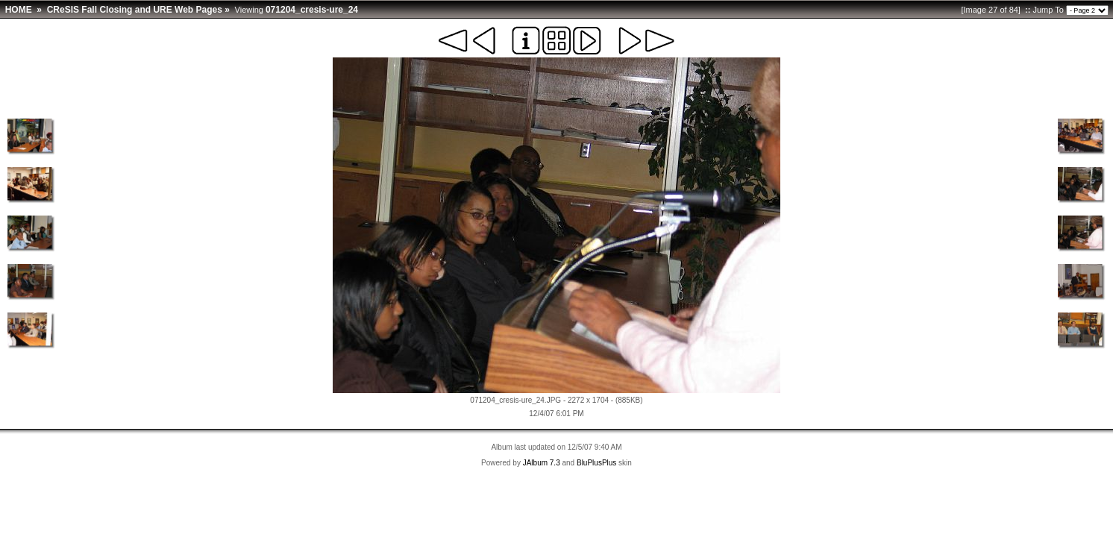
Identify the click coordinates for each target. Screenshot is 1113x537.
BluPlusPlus (596, 463)
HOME (18, 9)
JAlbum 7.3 (541, 463)
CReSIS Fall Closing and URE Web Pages (134, 9)
